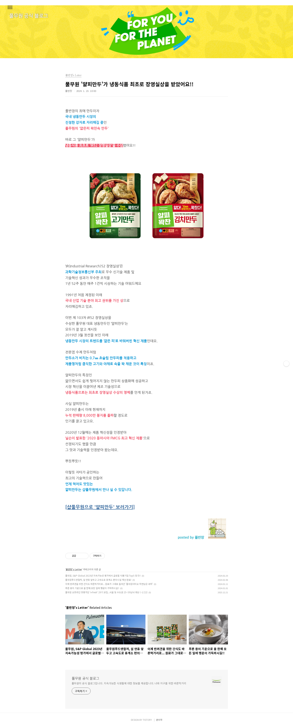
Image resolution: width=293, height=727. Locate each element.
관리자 (159, 719)
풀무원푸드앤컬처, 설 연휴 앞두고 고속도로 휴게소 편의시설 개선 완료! (98, 579)
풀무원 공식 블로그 (85, 678)
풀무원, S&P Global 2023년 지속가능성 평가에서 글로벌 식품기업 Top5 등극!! (103, 575)
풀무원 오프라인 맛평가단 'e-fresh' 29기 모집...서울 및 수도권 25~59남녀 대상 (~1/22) (106, 592)
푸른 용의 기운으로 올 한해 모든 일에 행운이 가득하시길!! (92, 588)
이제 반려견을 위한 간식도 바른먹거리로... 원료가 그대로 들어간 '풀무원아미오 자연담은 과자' (109, 583)
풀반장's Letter (74, 569)
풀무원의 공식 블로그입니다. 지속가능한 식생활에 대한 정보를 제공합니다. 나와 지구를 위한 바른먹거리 (129, 683)
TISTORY (147, 719)
